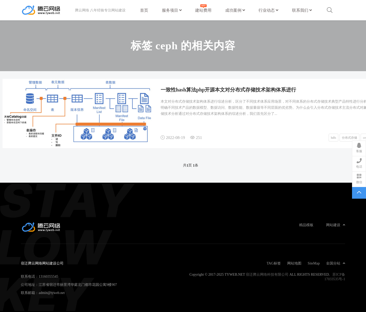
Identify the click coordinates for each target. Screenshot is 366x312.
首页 (144, 10)
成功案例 (235, 10)
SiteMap (314, 263)
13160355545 (48, 276)
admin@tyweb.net (52, 292)
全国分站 (335, 263)
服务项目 (172, 10)
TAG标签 (274, 263)
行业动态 (268, 10)
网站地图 (294, 263)
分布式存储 (349, 137)
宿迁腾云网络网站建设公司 (48, 10)
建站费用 (203, 8)
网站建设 (335, 225)
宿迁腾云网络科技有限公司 (267, 274)
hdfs (333, 137)
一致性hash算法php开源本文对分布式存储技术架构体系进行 (228, 89)
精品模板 (306, 225)
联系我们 (302, 10)
